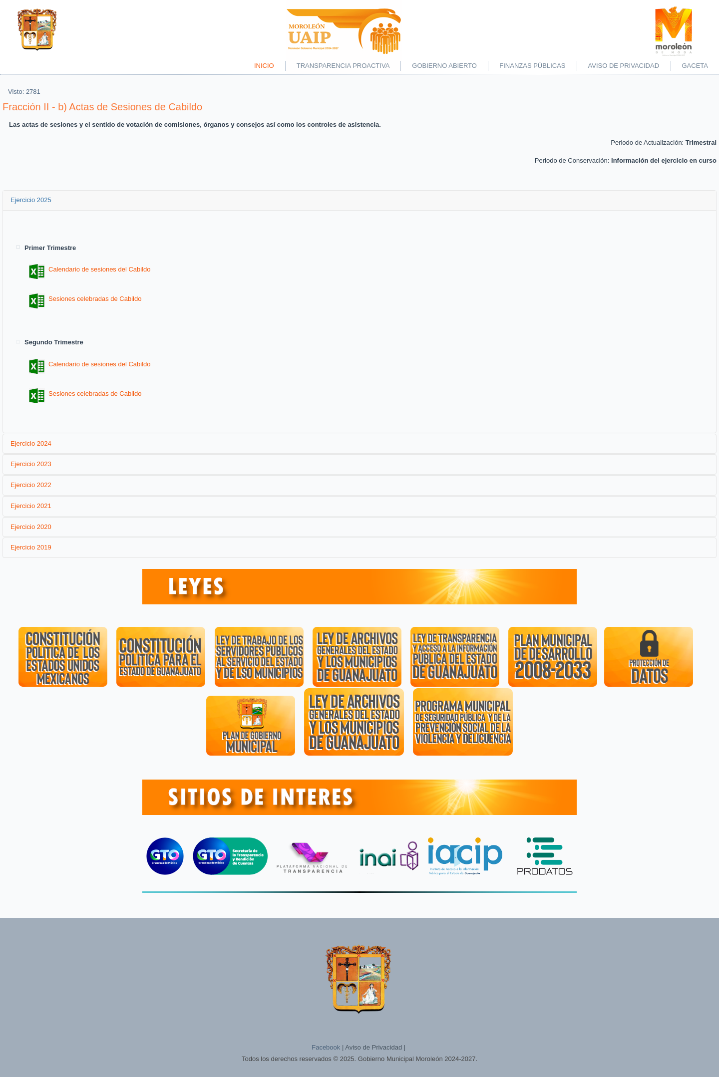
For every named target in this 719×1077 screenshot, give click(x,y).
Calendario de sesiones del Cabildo (90, 269)
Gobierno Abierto (444, 65)
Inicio (264, 65)
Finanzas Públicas (532, 65)
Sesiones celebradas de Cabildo (85, 298)
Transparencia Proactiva (343, 65)
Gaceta (695, 65)
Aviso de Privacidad (624, 65)
